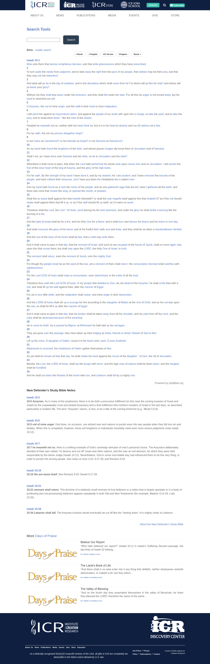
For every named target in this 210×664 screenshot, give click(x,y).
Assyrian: (143, 283)
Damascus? (116, 141)
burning (163, 210)
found (50, 148)
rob (39, 75)
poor (114, 71)
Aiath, (46, 325)
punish (172, 164)
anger (146, 95)
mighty (101, 256)
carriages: (119, 325)
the (99, 179)
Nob (57, 356)
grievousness (106, 64)
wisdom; (107, 175)
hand (29, 98)
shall (48, 95)
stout (41, 168)
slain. (122, 95)
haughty (174, 364)
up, (67, 202)
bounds (163, 175)
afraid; (127, 333)
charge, (140, 114)
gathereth (113, 187)
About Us (36, 15)
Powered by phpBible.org (169, 383)
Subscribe (177, 5)
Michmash (86, 325)
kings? (79, 133)
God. (108, 256)
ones (102, 210)
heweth (76, 198)
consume (43, 229)
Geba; (108, 333)
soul (107, 229)
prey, (165, 71)
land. (136, 275)
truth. (124, 248)
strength (54, 175)
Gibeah (136, 333)
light (38, 221)
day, (65, 244)
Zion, (113, 283)
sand (73, 264)
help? (160, 83)
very (40, 294)
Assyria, (71, 168)
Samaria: (159, 148)
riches (74, 187)
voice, (42, 340)
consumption (140, 264)
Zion (138, 164)
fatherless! (52, 75)
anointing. (77, 317)
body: (119, 229)
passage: (59, 333)
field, (96, 229)
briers (162, 221)
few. (158, 125)
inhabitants (64, 348)
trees (51, 237)
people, (129, 71)
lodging (97, 333)
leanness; (111, 210)
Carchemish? (51, 141)
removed (149, 175)
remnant (83, 244)
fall (105, 95)
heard (90, 340)
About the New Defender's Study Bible (161, 524)
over (46, 333)
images (109, 148)
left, (137, 187)
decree (54, 64)
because (59, 317)
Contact (157, 654)
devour (133, 221)
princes (58, 133)
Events (134, 15)
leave (33, 87)
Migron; (72, 325)
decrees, (77, 64)
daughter (54, 340)
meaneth (45, 125)
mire (73, 118)
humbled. (41, 367)
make (66, 275)
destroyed (48, 317)
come (116, 83)
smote (46, 248)
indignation (71, 294)
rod (46, 106)
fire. (43, 214)
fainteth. (177, 229)
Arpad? (84, 141)
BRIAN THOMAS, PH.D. (92, 554)
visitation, (69, 83)
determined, (101, 275)
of (60, 340)
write (95, 64)
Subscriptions (145, 654)
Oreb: (147, 302)
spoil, (161, 114)
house (138, 244)
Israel (47, 221)
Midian (124, 302)
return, (51, 256)
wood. (130, 202)
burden (82, 314)
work (118, 164)
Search (71, 39)
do (47, 83)
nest (63, 187)
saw (109, 198)
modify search (43, 50)
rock (138, 302)
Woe (29, 64)
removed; (48, 348)
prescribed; (140, 64)
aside (38, 71)
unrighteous (65, 64)
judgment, (65, 71)
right (98, 71)
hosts (54, 275)
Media (112, 15)
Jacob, (149, 244)
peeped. (101, 191)
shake (30, 202)
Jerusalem (140, 148)
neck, (166, 314)
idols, (80, 148)
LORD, (88, 248)
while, (51, 294)
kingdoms (63, 148)
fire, (69, 221)
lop (77, 364)
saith (47, 283)
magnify (116, 198)
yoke (146, 314)
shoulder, (128, 314)
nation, (73, 114)
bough (87, 364)
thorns (145, 221)
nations (145, 125)
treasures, (67, 179)
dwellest (102, 283)
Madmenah (33, 348)
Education (81, 647)
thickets (61, 375)
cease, (87, 294)
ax (38, 198)
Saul (146, 333)
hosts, (73, 210)
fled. (154, 333)
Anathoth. (121, 340)
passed (60, 325)
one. (133, 375)
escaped (122, 244)
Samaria (100, 141)
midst (119, 275)
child (93, 237)
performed (97, 164)
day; (175, 221)
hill (154, 356)
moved (54, 191)
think (86, 125)
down (60, 95)
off (138, 125)
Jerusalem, (156, 164)
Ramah (116, 333)
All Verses (108, 54)
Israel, (94, 244)
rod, (29, 287)
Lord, (51, 210)
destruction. (125, 294)
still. (53, 98)
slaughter (112, 302)
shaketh (151, 198)
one (170, 221)
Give (155, 15)
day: (68, 356)
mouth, (89, 191)
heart (80, 125)
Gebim (78, 348)
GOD (44, 275)
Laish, (103, 340)
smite (162, 283)
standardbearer (164, 229)
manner (89, 287)
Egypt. (100, 287)
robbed (51, 179)
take (150, 114)
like (116, 179)
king (61, 168)
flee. (109, 348)
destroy (123, 125)
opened (76, 191)
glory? (46, 87)
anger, (61, 106)
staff (77, 106)
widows (143, 71)
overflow (169, 264)
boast (44, 198)
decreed (153, 264)
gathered (152, 187)
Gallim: (66, 340)
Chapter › (123, 54)
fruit (29, 168)
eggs (122, 187)
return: (124, 264)
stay (179, 244)
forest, (69, 229)
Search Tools (39, 29)
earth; (169, 187)
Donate (153, 5)
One (88, 221)
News (60, 15)
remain (48, 356)
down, (156, 364)
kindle (153, 210)
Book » (137, 54)
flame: (101, 221)
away (88, 71)
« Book (79, 54)
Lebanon (101, 375)
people (100, 114)
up (101, 202)
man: (132, 179)
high (101, 168)
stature (132, 364)
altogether (69, 133)
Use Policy (137, 651)
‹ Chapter (93, 54)
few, (80, 237)
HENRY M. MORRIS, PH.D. (93, 577)
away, (168, 95)
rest (38, 237)
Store (175, 15)
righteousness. (35, 267)
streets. (88, 118)
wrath (114, 114)
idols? (124, 156)
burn (121, 221)
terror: (100, 364)
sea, (86, 264)
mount (131, 164)
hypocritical (62, 114)
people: (89, 187)
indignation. (110, 106)
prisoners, (81, 95)
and (76, 179)
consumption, (80, 275)
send (35, 114)
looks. (108, 168)
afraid (127, 283)
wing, (65, 191)
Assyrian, (34, 106)
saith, (38, 133)
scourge (74, 302)
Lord (82, 164)
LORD (39, 302)
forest (65, 237)
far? (128, 83)
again (173, 244)
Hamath (71, 141)
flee (151, 83)
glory (88, 168)
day (58, 83)
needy (49, 71)
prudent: (126, 175)
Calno (37, 141)
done (53, 156)
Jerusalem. (166, 356)
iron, (88, 375)
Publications (86, 15)
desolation (93, 83)
